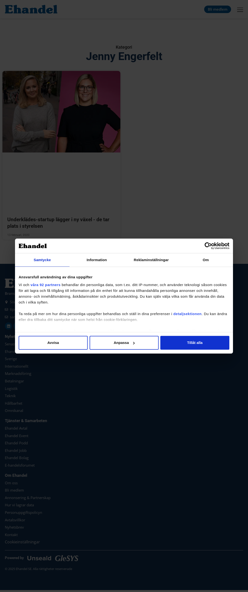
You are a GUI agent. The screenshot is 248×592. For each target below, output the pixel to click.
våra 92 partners (46, 284)
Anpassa (124, 343)
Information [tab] (97, 260)
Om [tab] (206, 260)
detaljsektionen (187, 313)
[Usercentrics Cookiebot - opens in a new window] (208, 246)
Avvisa (53, 343)
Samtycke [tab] (42, 260)
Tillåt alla (195, 343)
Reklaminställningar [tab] (151, 260)
